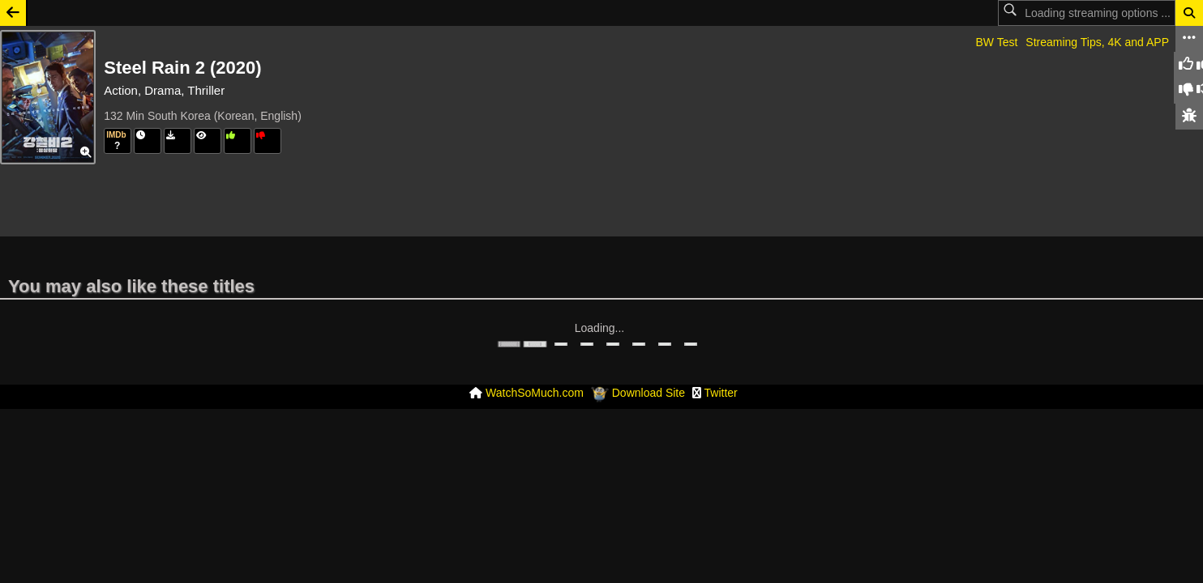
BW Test (996, 42)
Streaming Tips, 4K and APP (1097, 42)
